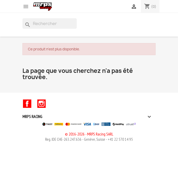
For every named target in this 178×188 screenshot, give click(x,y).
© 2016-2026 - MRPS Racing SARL (89, 134)
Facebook (27, 103)
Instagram (41, 103)
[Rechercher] (49, 23)
